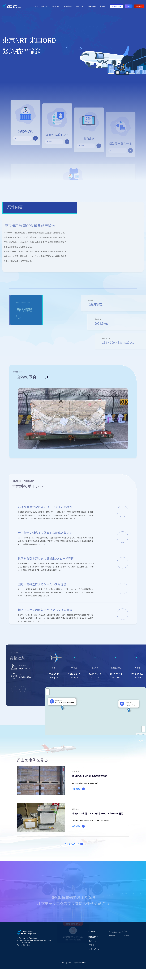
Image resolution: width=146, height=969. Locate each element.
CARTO (143, 734)
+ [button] (48, 690)
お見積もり (139, 6)
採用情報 (102, 6)
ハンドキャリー (94, 949)
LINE (128, 6)
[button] (22, 689)
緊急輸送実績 (68, 6)
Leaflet (138, 734)
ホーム (77, 931)
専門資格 (91, 945)
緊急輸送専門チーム (94, 937)
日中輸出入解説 (92, 6)
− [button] (48, 693)
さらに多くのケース (71, 844)
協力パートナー (93, 941)
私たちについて (56, 6)
